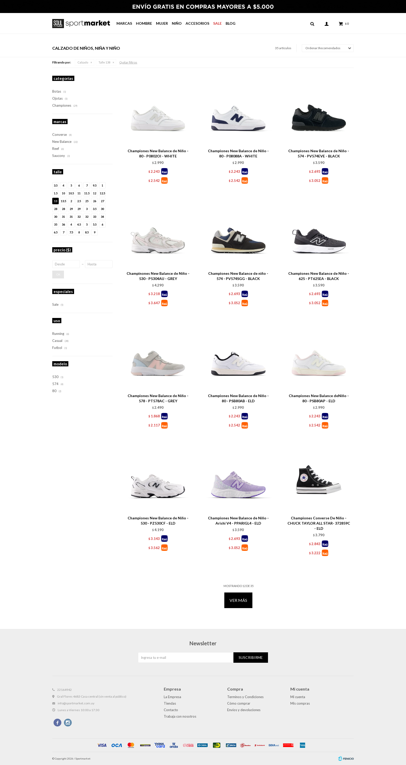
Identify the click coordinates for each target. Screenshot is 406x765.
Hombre (144, 23)
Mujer (162, 23)
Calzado (82, 62)
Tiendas (170, 703)
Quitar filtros (128, 62)
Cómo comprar (238, 703)
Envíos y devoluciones (243, 710)
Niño (177, 23)
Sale (217, 23)
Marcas (124, 23)
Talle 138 (104, 62)
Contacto (171, 710)
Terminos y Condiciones (245, 697)
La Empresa (172, 697)
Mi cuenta (297, 697)
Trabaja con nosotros (180, 716)
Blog (230, 23)
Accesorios (197, 23)
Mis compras (300, 703)
